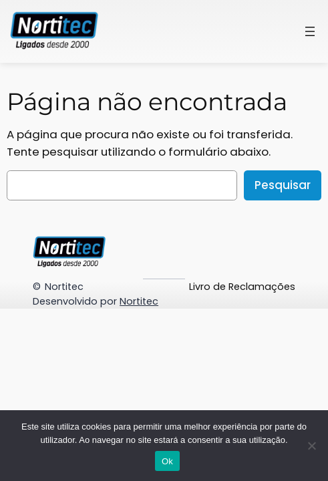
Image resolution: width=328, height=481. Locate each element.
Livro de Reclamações (242, 286)
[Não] (311, 445)
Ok (167, 461)
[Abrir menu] (310, 31)
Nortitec (64, 286)
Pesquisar (283, 185)
